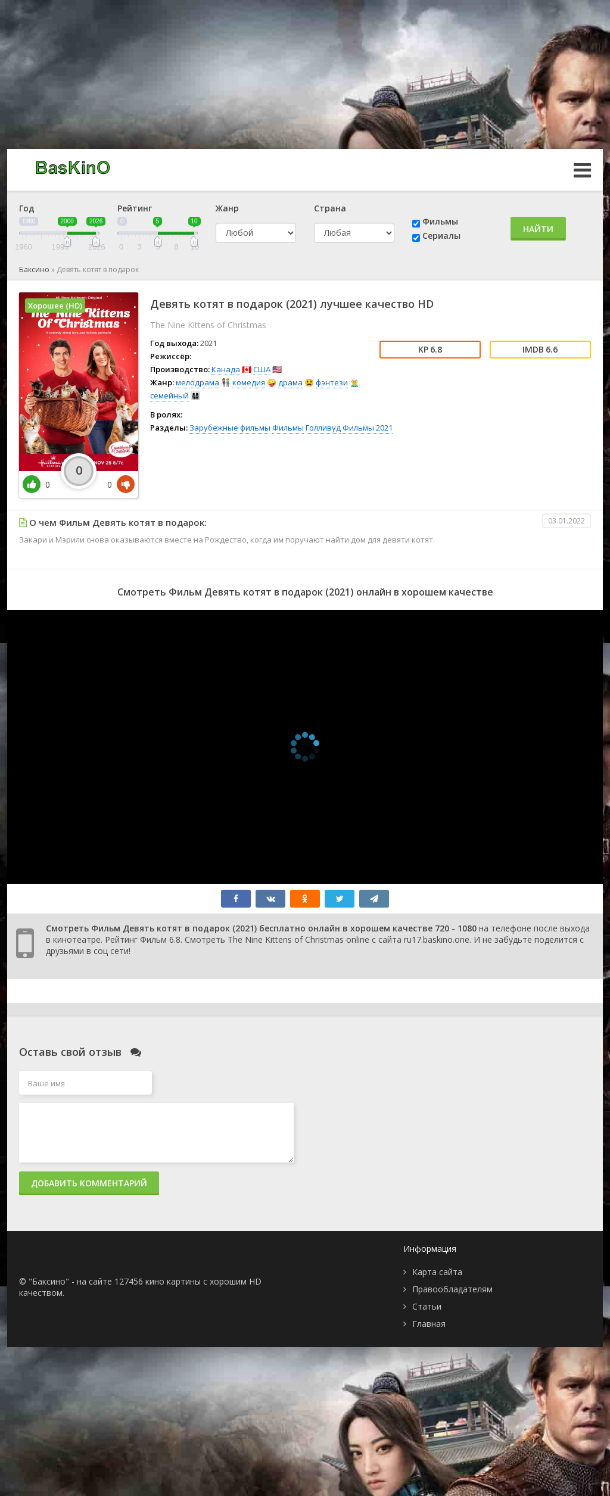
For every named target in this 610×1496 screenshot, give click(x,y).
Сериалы (441, 235)
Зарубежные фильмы (229, 427)
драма (290, 382)
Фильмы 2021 (368, 427)
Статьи (426, 1306)
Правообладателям (452, 1289)
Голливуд (323, 427)
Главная (429, 1323)
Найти (538, 229)
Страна (330, 208)
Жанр (227, 208)
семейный (169, 395)
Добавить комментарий (89, 1183)
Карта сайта (437, 1271)
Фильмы (440, 221)
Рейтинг (134, 208)
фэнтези (332, 382)
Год (27, 208)
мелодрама (197, 382)
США (261, 369)
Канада (225, 369)
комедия (248, 382)
